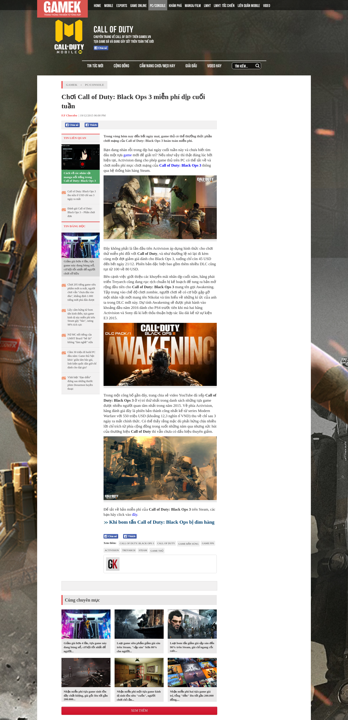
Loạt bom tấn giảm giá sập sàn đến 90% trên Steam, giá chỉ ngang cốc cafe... (192, 646)
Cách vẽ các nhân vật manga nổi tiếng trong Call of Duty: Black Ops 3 (80, 176)
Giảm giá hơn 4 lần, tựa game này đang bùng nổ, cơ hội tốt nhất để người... (85, 647)
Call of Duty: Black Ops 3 (180, 165)
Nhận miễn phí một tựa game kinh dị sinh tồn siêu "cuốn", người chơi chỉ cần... (139, 695)
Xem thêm (139, 710)
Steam (143, 550)
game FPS (208, 543)
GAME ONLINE (138, 5)
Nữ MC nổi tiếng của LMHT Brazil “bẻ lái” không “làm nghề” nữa (80, 338)
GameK (71, 84)
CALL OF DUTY (113, 28)
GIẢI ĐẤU (191, 65)
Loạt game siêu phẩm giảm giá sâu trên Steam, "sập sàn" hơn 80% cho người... (138, 647)
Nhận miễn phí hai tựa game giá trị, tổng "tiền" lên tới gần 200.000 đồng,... (192, 695)
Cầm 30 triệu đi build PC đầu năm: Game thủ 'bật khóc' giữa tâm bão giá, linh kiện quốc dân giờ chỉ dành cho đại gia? (82, 360)
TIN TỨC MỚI (95, 65)
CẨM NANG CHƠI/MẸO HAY (157, 65)
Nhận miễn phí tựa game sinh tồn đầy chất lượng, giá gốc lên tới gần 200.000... (86, 695)
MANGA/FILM (193, 5)
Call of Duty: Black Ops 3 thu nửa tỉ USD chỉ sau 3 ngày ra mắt (82, 195)
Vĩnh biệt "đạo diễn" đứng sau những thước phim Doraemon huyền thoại (80, 383)
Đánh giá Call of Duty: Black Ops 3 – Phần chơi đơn (81, 212)
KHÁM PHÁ (175, 5)
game (128, 155)
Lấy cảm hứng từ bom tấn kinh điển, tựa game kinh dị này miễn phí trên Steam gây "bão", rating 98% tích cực (81, 317)
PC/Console (94, 84)
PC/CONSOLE (158, 5)
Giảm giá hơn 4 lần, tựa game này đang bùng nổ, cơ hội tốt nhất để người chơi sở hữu (79, 267)
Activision (112, 550)
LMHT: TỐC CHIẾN (224, 5)
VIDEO (266, 5)
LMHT (207, 5)
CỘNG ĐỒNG (121, 65)
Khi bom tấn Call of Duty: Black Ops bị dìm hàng (162, 522)
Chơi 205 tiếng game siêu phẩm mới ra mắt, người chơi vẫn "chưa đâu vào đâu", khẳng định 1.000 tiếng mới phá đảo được (82, 292)
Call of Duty (166, 543)
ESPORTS (121, 5)
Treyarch (128, 550)
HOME (97, 5)
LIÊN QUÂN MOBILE (249, 5)
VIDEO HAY (214, 65)
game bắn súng (188, 543)
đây (134, 514)
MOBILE (108, 5)
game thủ (156, 550)
